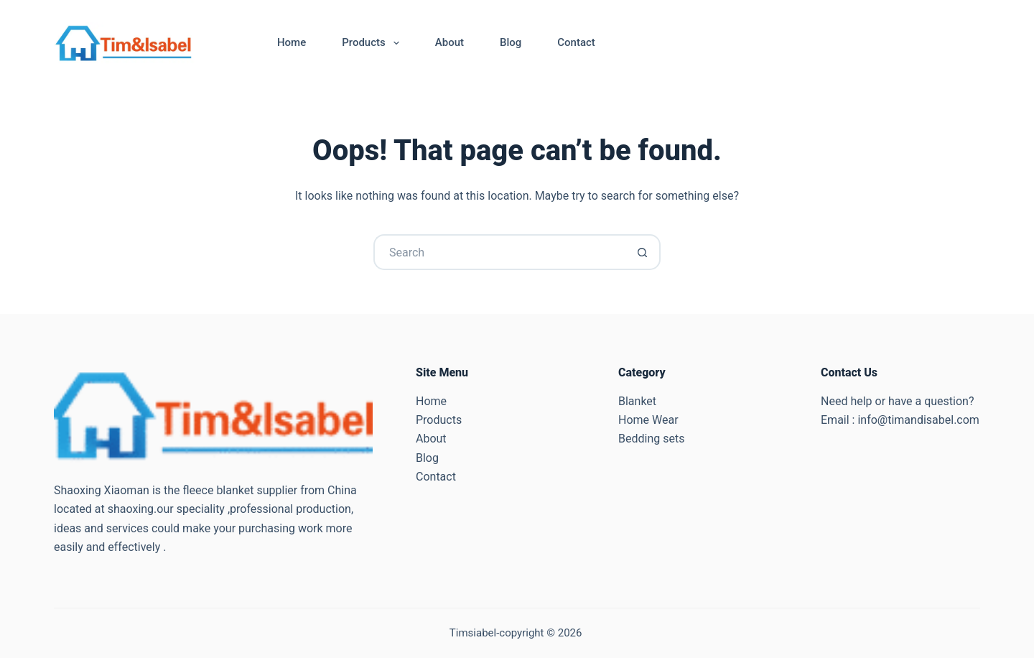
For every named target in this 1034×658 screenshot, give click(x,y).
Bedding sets (651, 438)
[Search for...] (499, 252)
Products (373, 43)
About (449, 42)
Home (291, 42)
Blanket (637, 401)
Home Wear (648, 420)
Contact (576, 42)
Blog (510, 42)
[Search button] (643, 252)
